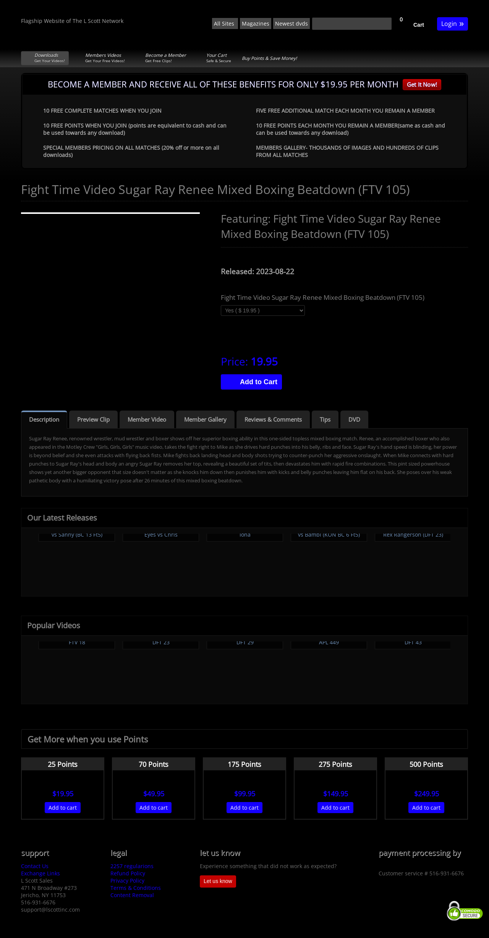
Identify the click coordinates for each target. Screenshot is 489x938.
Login (452, 23)
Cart (418, 25)
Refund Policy (127, 873)
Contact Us (35, 866)
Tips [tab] (325, 419)
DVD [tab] (354, 419)
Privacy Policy (127, 880)
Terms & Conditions (135, 887)
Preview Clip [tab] (93, 419)
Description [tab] (44, 419)
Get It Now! (422, 84)
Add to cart (63, 807)
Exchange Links (40, 873)
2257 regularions (132, 866)
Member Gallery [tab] (205, 419)
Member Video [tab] (147, 419)
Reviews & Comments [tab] (273, 419)
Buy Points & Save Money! (269, 58)
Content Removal (132, 895)
